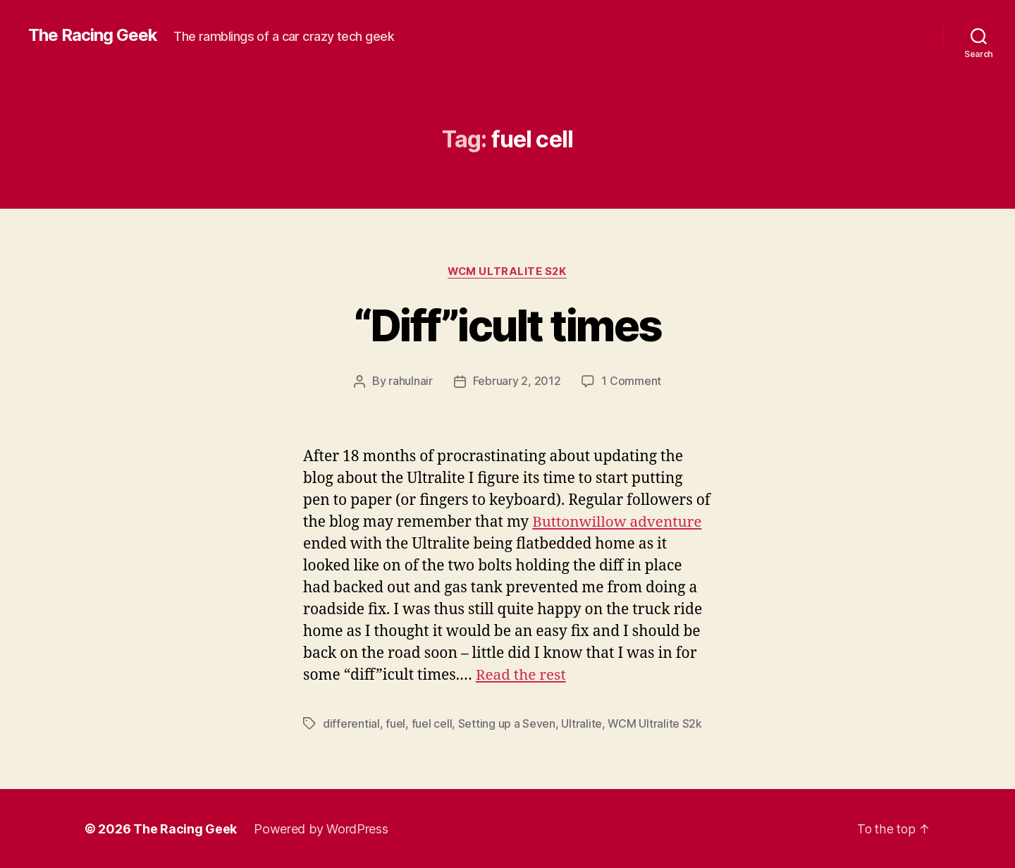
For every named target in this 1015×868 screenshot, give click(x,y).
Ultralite (581, 723)
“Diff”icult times (508, 325)
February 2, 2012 (517, 381)
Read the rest (521, 675)
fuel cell (432, 723)
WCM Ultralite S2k (507, 271)
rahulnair (410, 381)
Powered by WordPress (321, 828)
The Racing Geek (92, 35)
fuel (395, 723)
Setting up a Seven (506, 723)
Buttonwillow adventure (618, 522)
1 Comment (631, 381)
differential (351, 723)
